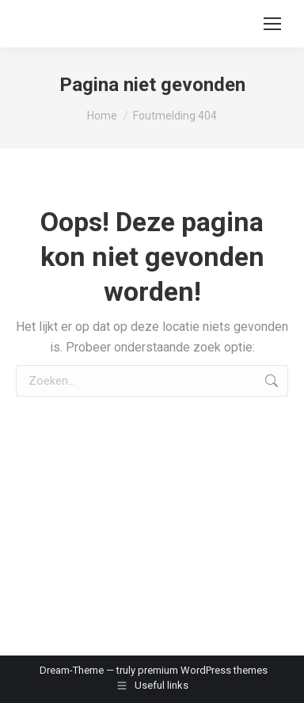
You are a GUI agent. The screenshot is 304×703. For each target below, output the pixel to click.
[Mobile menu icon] (272, 24)
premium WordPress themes (203, 670)
